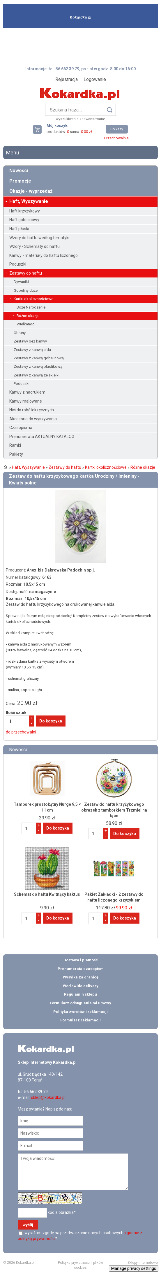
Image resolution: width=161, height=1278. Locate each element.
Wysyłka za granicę (80, 977)
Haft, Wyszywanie (28, 201)
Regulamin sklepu (80, 994)
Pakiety (16, 454)
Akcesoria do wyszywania (33, 419)
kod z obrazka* (62, 1212)
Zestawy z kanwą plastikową (38, 366)
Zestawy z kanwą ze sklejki (36, 375)
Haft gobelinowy (24, 219)
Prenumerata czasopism (81, 969)
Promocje (20, 181)
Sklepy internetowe (143, 1263)
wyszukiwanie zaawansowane (80, 119)
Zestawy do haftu (25, 273)
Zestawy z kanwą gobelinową (39, 358)
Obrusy (20, 333)
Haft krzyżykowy (24, 211)
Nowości (18, 170)
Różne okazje (28, 315)
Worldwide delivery (80, 986)
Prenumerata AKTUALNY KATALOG (41, 436)
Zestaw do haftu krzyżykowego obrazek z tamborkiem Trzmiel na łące (114, 810)
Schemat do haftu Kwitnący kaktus (47, 894)
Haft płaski (19, 228)
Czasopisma (20, 427)
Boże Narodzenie (31, 307)
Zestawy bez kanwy (30, 341)
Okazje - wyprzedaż (30, 191)
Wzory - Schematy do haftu (34, 246)
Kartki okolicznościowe (33, 299)
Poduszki (17, 264)
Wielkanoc (25, 324)
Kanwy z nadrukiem (27, 392)
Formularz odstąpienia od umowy (80, 1003)
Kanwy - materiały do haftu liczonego (43, 255)
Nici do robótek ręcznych (31, 410)
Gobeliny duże (26, 290)
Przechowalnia (116, 138)
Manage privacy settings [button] (133, 1268)
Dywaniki (21, 282)
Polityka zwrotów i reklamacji (80, 1012)
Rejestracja (66, 79)
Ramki (15, 445)
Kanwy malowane (25, 401)
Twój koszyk (40, 129)
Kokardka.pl (80, 17)
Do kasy (116, 129)
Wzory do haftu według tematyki (39, 237)
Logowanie (95, 79)
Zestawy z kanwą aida (32, 349)
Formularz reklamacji (80, 1020)
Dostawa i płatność (80, 960)
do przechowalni (21, 732)
